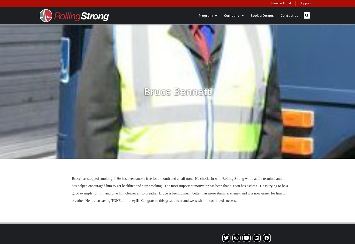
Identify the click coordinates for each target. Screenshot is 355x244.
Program (208, 15)
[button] (307, 15)
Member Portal (281, 3)
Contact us (289, 15)
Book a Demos (262, 15)
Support (305, 3)
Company (234, 15)
